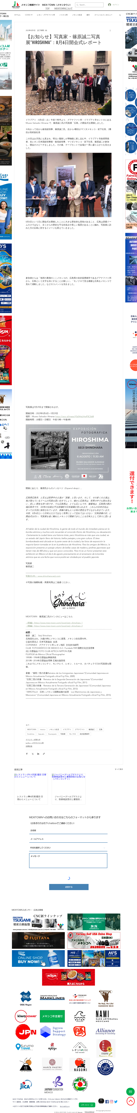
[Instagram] (111, 1101)
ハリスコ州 (63, 15)
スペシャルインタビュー (103, 15)
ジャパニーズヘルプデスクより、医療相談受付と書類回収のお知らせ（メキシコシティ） (68, 798)
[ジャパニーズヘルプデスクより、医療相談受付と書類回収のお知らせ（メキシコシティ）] (68, 783)
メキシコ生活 (77, 15)
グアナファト (80, 729)
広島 (100, 729)
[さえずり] (116, 1101)
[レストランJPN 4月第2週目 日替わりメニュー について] (31, 783)
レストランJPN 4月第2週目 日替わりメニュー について (30, 798)
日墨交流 (29, 746)
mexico (42, 729)
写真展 (63, 734)
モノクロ (72, 734)
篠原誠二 (92, 729)
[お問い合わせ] (87, 1104)
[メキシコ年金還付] (52, 1016)
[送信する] (69, 887)
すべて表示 (119, 769)
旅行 (88, 15)
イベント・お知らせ (33, 739)
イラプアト (67, 729)
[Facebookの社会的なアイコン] (107, 1101)
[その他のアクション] (110, 30)
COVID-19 (28, 15)
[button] (120, 15)
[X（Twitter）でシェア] (32, 754)
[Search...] (89, 5)
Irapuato (41, 734)
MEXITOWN (31, 729)
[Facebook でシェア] (27, 754)
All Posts (17, 15)
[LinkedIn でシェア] (38, 754)
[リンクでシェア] (44, 754)
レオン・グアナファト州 (46, 15)
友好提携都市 (84, 734)
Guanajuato (52, 734)
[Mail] (130, 1092)
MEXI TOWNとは (52, 1102)
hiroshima (30, 734)
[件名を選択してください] (68, 847)
